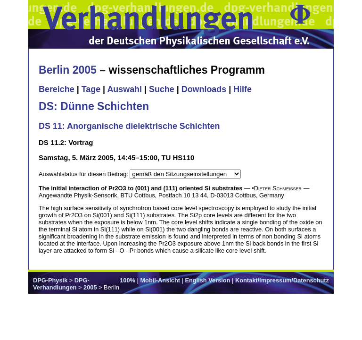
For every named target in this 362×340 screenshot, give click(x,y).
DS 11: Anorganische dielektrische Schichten (129, 126)
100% (127, 280)
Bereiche (56, 89)
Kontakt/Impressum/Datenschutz (282, 280)
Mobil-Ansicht (160, 280)
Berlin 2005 (68, 70)
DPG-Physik (50, 280)
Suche (161, 89)
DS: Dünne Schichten (94, 106)
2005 (90, 287)
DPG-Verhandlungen (61, 284)
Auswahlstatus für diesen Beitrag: (84, 174)
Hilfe (242, 89)
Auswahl (124, 89)
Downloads (204, 89)
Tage (91, 89)
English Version (207, 280)
